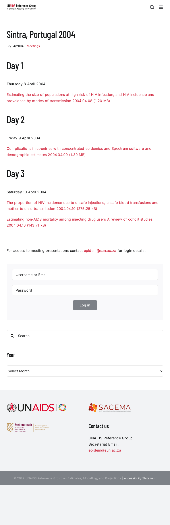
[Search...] (85, 335)
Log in (85, 305)
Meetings (33, 46)
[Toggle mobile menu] (161, 7)
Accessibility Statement (140, 478)
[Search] (12, 335)
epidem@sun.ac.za (100, 250)
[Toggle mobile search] (152, 7)
